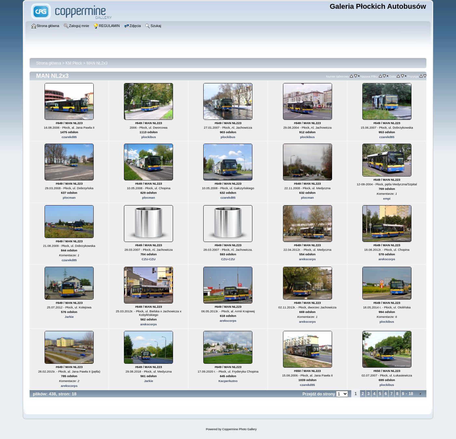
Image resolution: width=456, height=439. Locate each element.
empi (386, 198)
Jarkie (69, 317)
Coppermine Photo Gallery (239, 429)
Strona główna (48, 63)
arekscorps (307, 259)
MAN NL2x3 (97, 63)
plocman (69, 197)
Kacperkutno (228, 381)
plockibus (148, 137)
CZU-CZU (149, 259)
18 (411, 393)
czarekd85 (68, 137)
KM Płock (74, 63)
